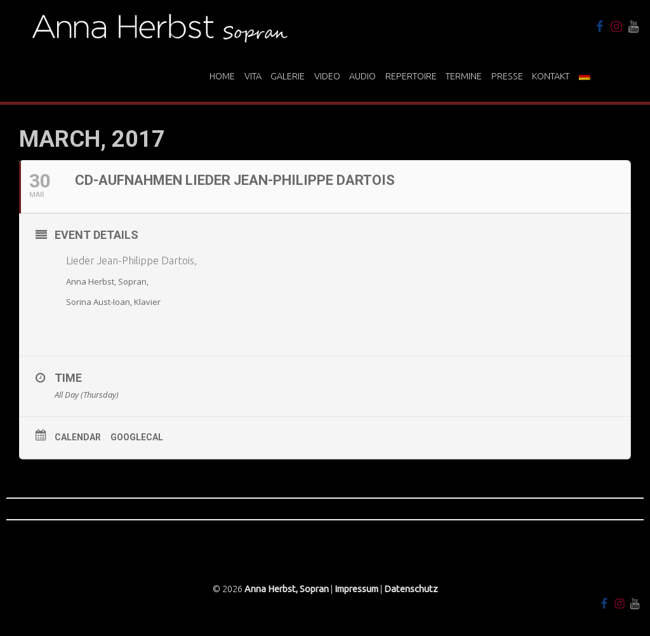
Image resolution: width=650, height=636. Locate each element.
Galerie (287, 76)
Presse (507, 76)
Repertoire (411, 76)
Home (222, 76)
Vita (253, 76)
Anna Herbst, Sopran (286, 589)
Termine (464, 76)
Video (327, 76)
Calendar (78, 437)
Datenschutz (411, 589)
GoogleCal (136, 437)
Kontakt (550, 76)
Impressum (356, 589)
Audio (362, 76)
